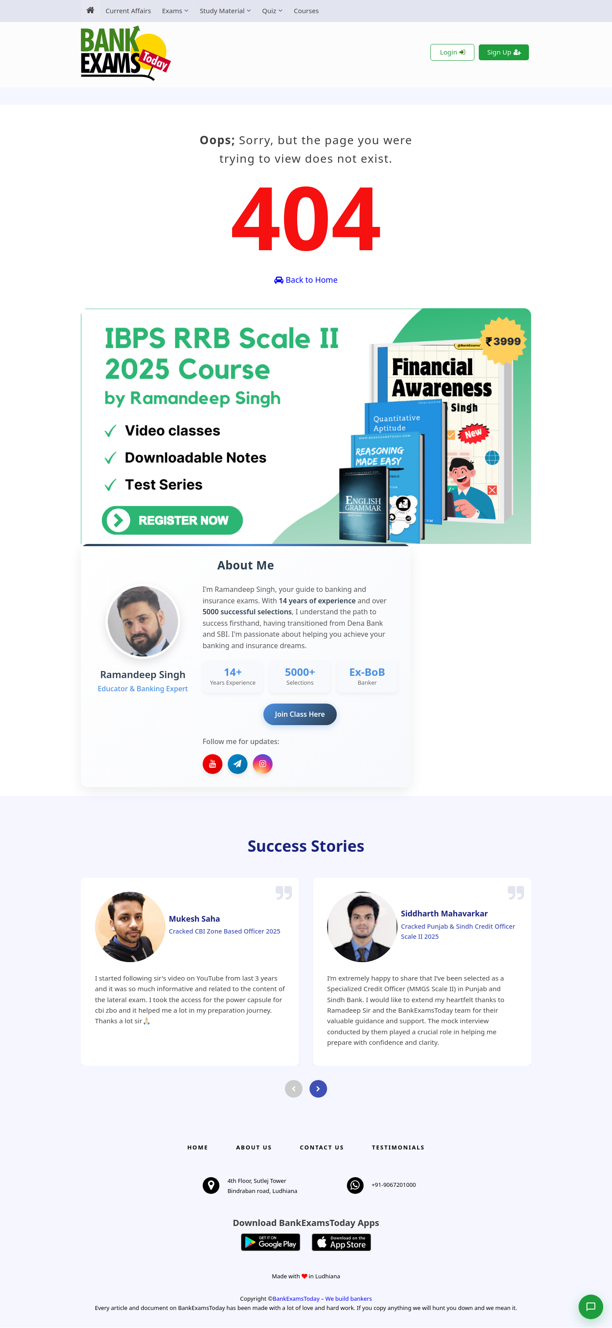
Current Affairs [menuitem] (128, 10)
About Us (254, 1148)
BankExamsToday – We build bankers (322, 1299)
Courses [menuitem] (306, 10)
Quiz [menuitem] (269, 10)
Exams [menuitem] (172, 10)
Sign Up (504, 51)
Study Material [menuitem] (222, 10)
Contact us (322, 1148)
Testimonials (398, 1148)
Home (197, 1148)
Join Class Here (300, 714)
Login (452, 51)
